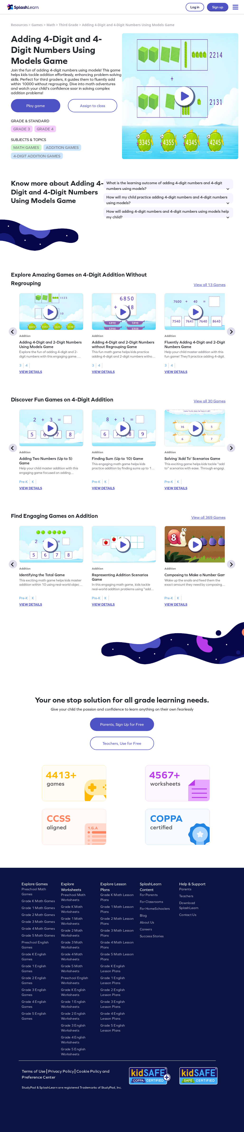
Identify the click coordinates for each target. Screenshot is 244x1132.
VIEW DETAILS (30, 372)
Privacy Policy (61, 1071)
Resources (19, 25)
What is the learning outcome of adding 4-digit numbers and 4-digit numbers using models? (167, 185)
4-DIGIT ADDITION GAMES (36, 156)
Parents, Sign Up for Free (122, 724)
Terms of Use (34, 1071)
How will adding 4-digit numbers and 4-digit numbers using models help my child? (167, 213)
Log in (194, 7)
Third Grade (68, 25)
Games (37, 25)
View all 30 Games (209, 401)
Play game (35, 106)
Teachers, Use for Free (122, 743)
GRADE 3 (21, 129)
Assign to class (92, 106)
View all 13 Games (209, 285)
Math (51, 25)
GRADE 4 (45, 129)
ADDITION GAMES (62, 147)
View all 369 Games (208, 517)
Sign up (217, 7)
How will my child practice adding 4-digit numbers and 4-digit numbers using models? (167, 199)
